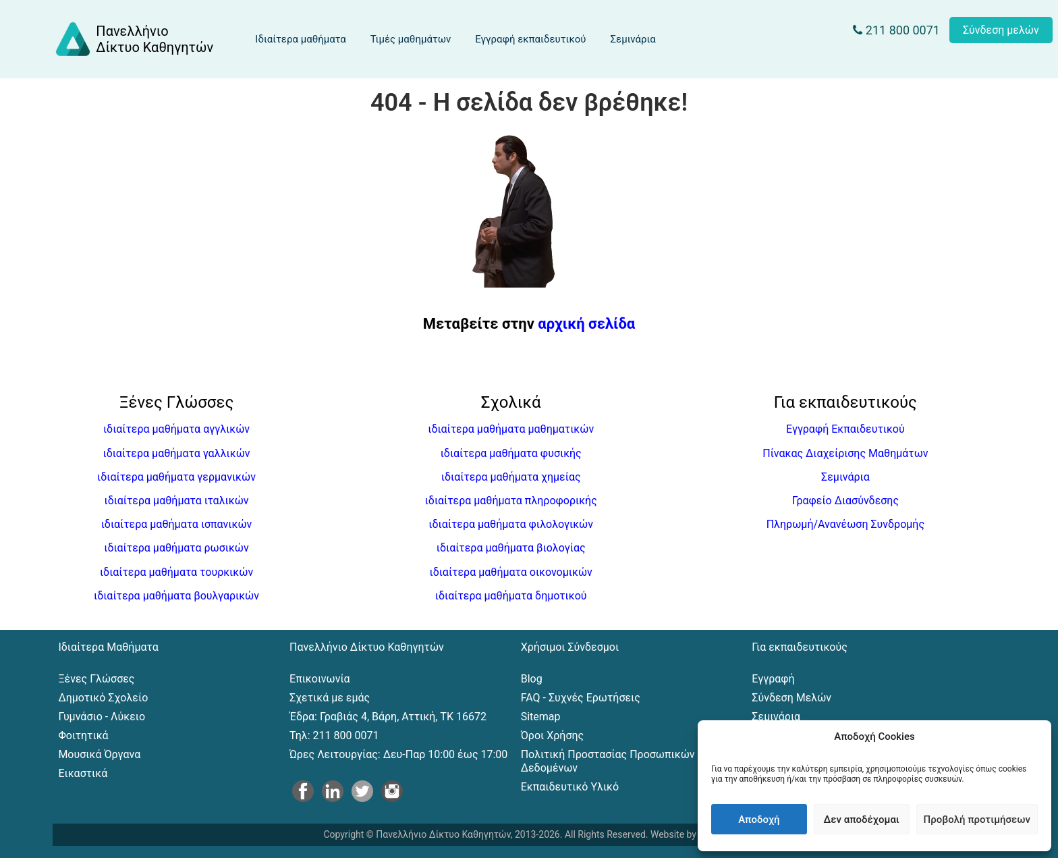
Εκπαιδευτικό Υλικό (570, 786)
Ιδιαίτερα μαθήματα (300, 39)
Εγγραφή (773, 678)
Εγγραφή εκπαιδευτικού (530, 39)
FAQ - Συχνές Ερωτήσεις (580, 697)
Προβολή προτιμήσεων (977, 819)
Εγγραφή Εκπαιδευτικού (845, 429)
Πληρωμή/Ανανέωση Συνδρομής (845, 524)
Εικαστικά (82, 773)
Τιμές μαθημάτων (410, 39)
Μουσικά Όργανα (99, 754)
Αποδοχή (758, 819)
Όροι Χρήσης (552, 735)
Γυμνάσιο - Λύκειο (101, 716)
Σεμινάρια (632, 39)
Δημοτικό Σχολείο (103, 697)
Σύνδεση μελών (1001, 30)
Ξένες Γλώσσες (96, 678)
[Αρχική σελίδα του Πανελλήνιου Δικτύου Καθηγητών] (134, 39)
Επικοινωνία (319, 678)
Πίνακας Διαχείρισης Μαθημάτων (845, 453)
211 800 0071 (896, 30)
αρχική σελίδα (586, 323)
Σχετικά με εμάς (329, 697)
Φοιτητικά (83, 735)
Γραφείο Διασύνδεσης (845, 500)
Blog (531, 678)
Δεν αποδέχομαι (861, 819)
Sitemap (541, 716)
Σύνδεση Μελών (791, 697)
